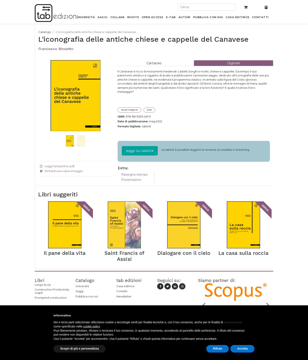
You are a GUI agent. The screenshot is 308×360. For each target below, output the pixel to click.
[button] (45, 102)
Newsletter (123, 296)
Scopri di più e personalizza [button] (79, 348)
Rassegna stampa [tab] (134, 174)
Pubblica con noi (87, 296)
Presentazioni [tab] (131, 180)
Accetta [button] (242, 348)
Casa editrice (125, 286)
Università (82, 286)
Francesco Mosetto (55, 49)
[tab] (154, 63)
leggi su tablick (140, 150)
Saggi (79, 291)
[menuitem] (85, 18)
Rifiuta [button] (217, 348)
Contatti (121, 291)
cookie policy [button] (91, 326)
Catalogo (44, 32)
